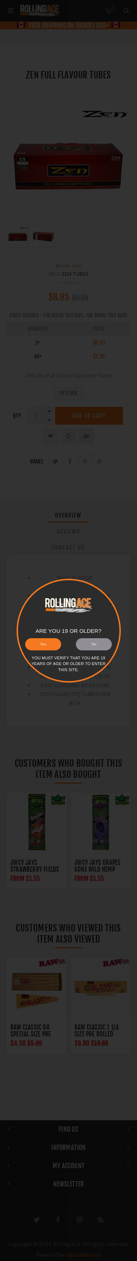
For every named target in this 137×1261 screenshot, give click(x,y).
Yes (43, 644)
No (93, 644)
